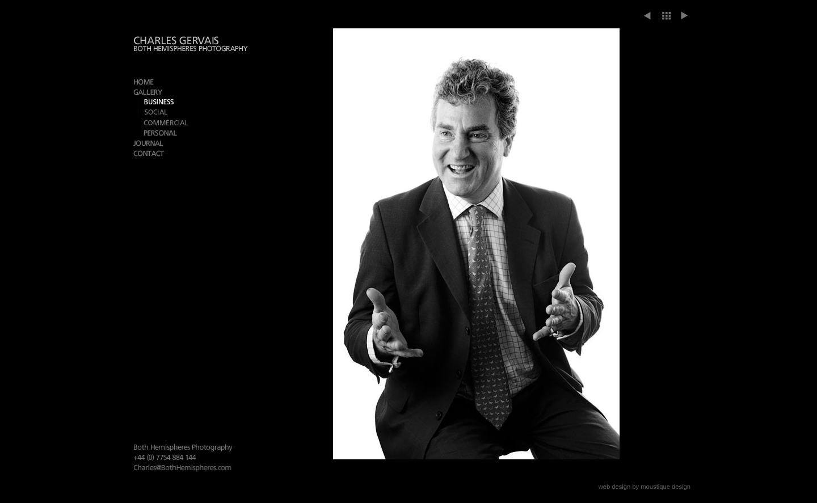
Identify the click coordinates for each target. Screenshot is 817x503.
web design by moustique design (644, 486)
